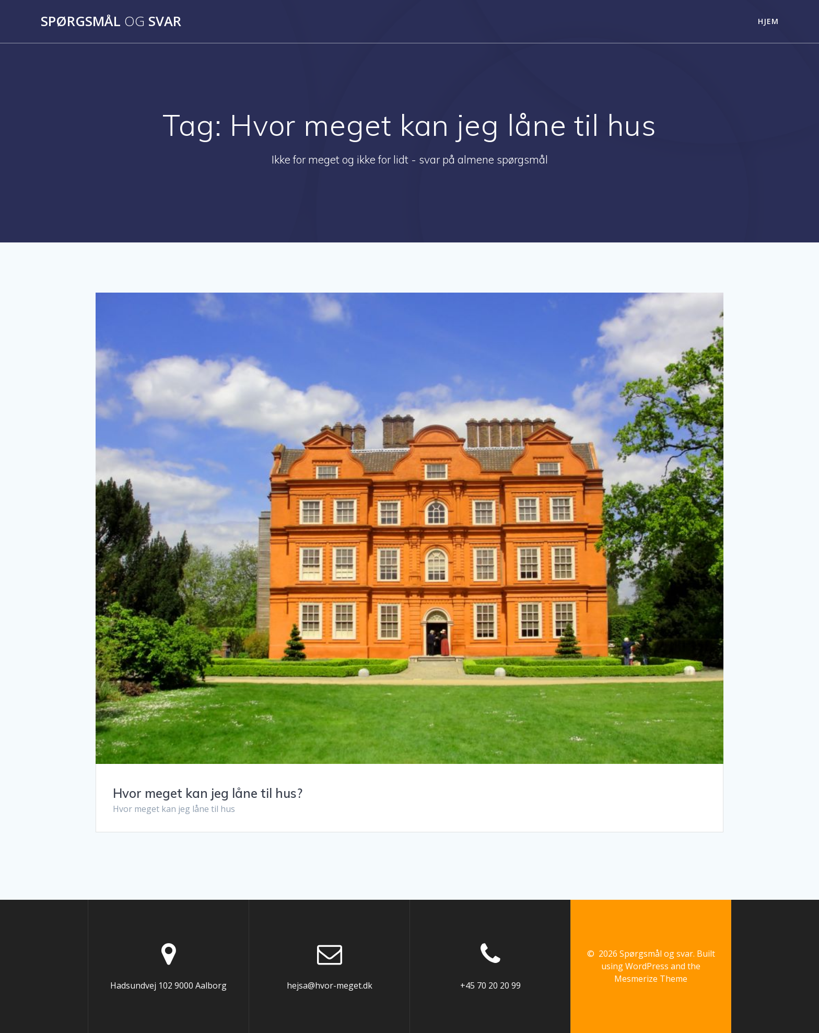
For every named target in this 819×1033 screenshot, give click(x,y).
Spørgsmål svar (111, 21)
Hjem (768, 21)
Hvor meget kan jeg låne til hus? (207, 793)
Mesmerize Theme (650, 978)
